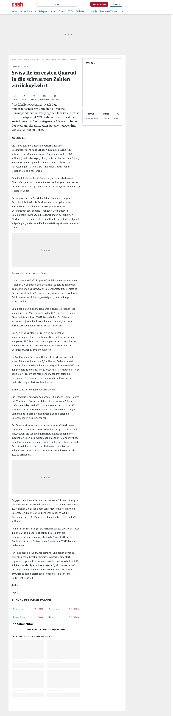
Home (14, 60)
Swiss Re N (93, 118)
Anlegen (43, 11)
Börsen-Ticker (29, 60)
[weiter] (122, 11)
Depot (99, 4)
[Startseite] (17, 4)
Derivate (80, 11)
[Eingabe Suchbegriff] (57, 4)
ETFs (70, 11)
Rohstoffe (92, 11)
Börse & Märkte (28, 11)
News (14, 11)
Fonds (62, 11)
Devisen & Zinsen (108, 11)
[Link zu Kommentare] (44, 97)
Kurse (52, 11)
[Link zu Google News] (55, 97)
